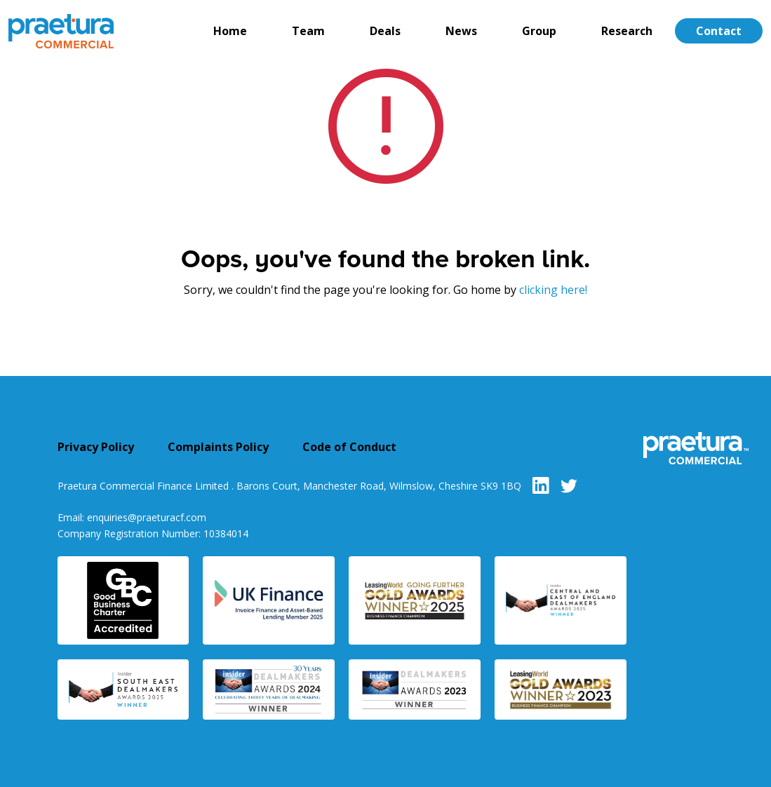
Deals (385, 31)
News (461, 31)
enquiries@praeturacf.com (146, 517)
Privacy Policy (96, 447)
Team (308, 31)
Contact (719, 31)
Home (230, 31)
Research (626, 31)
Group (539, 31)
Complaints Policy (218, 447)
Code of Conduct (349, 447)
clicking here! (553, 289)
